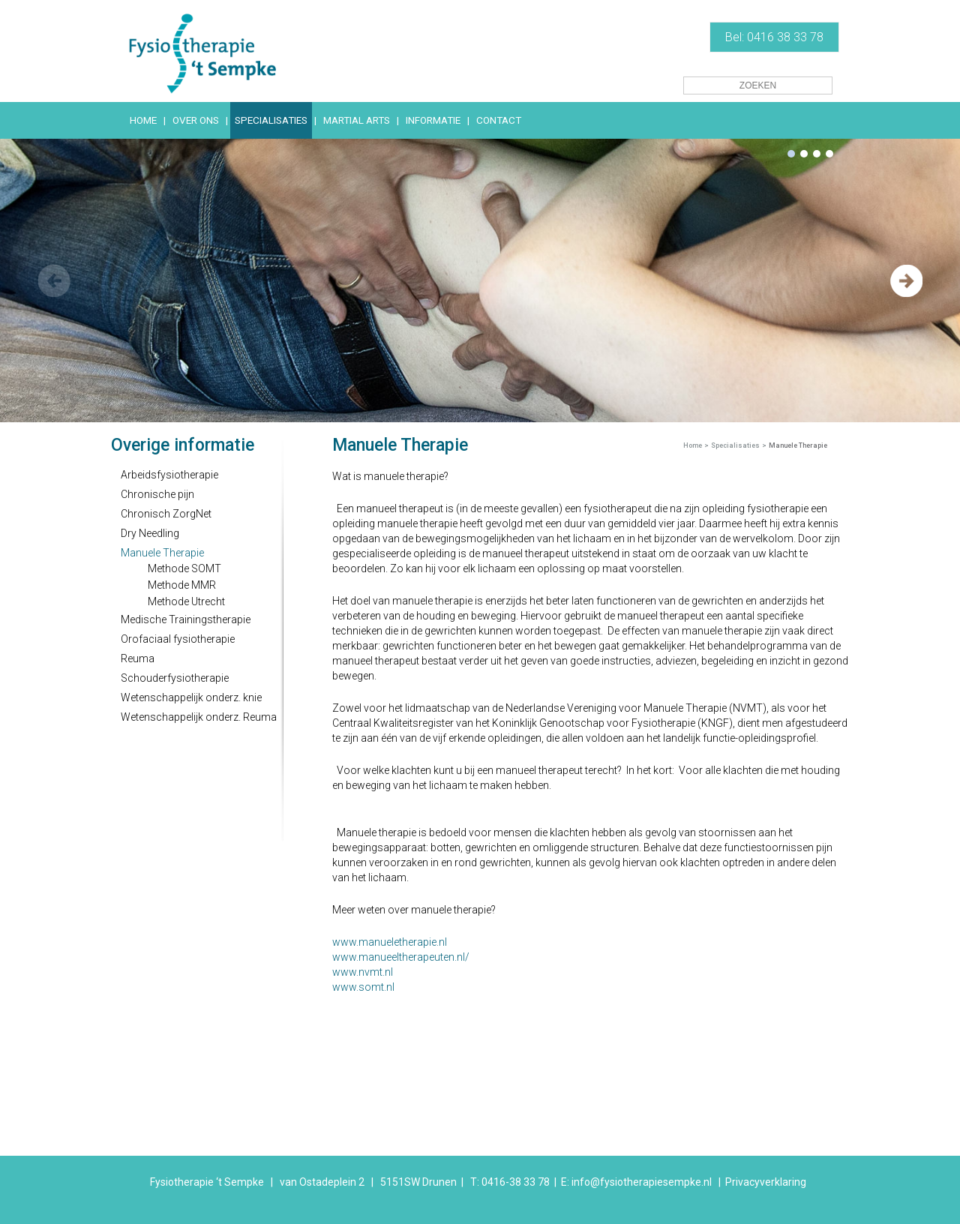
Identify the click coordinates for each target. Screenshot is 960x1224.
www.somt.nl (363, 987)
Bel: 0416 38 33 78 (774, 37)
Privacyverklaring (765, 1182)
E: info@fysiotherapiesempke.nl (636, 1182)
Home (692, 445)
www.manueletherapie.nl (389, 942)
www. (345, 957)
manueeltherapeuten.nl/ (414, 957)
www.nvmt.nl (362, 972)
